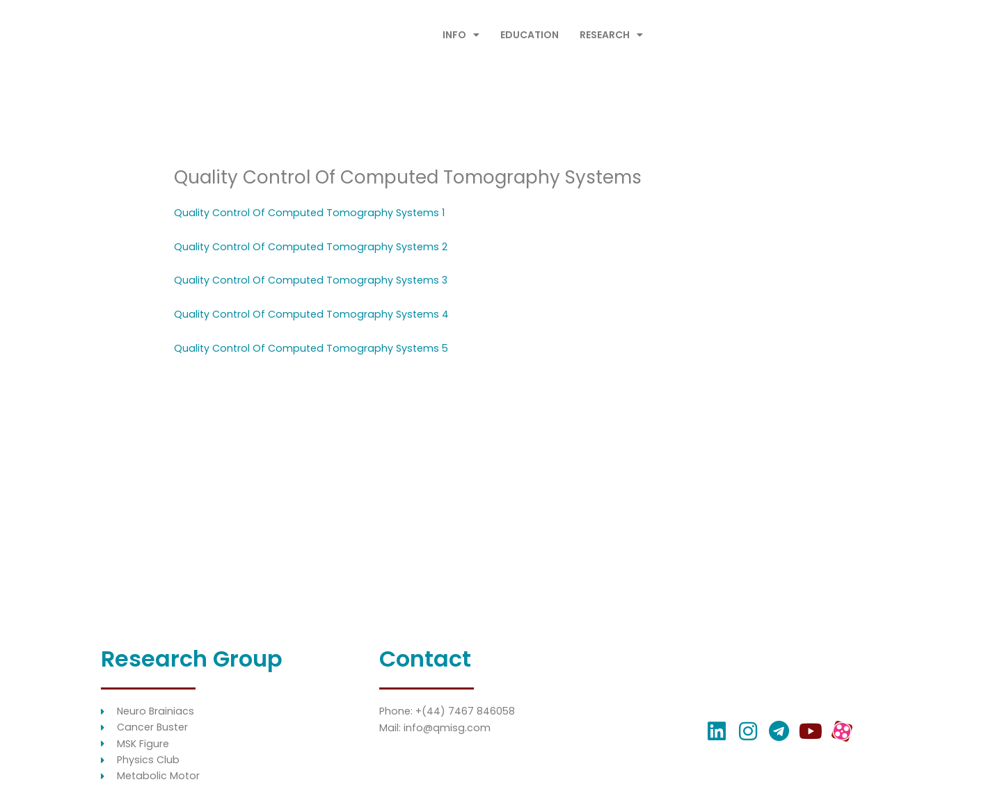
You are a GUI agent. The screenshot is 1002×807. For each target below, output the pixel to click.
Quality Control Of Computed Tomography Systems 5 (314, 348)
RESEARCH (611, 35)
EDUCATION (529, 35)
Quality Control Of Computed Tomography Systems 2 (314, 246)
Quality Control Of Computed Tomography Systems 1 (313, 212)
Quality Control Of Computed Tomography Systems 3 (314, 279)
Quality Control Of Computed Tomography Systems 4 (314, 314)
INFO (461, 35)
